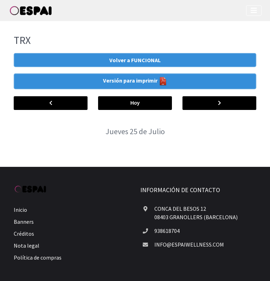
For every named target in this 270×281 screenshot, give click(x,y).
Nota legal (26, 245)
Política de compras (38, 257)
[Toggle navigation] (254, 10)
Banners (24, 221)
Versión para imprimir (135, 81)
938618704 (167, 230)
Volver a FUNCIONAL (135, 60)
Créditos (24, 233)
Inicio (20, 209)
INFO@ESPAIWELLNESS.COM (189, 244)
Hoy (135, 103)
